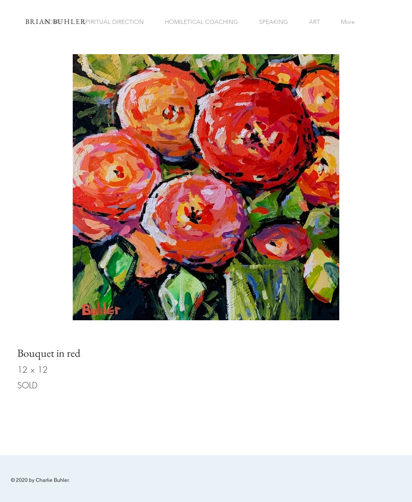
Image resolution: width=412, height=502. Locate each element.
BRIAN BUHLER (55, 21)
